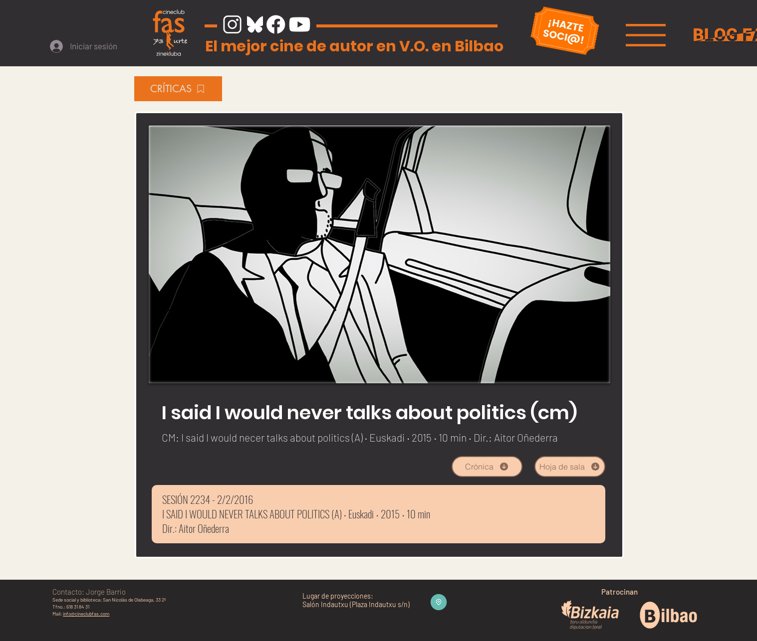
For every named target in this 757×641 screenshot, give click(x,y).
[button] (646, 35)
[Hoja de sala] (569, 466)
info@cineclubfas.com (86, 614)
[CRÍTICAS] (178, 88)
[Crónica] (487, 466)
